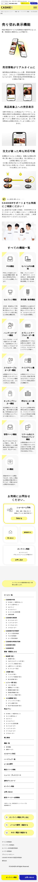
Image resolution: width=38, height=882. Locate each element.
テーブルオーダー (13, 619)
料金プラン (7, 703)
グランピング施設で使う (14, 689)
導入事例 (7, 732)
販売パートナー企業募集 (12, 792)
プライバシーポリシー (8, 848)
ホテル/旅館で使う (13, 697)
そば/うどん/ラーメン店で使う (16, 655)
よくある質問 (8, 758)
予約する (19, 518)
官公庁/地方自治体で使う (15, 700)
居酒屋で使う (11, 653)
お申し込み (19, 554)
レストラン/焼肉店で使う (15, 658)
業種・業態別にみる (10, 646)
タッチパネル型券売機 (14, 606)
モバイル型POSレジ (13, 599)
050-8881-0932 (13, 3)
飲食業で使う (10, 650)
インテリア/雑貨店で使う (15, 671)
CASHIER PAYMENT (12, 625)
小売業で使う (10, 666)
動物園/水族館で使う (13, 684)
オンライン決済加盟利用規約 (10, 842)
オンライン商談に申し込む (19, 811)
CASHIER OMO (10, 639)
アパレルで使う (12, 668)
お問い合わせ (34, 3)
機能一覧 (7, 737)
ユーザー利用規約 (7, 845)
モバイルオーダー (13, 614)
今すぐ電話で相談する (19, 827)
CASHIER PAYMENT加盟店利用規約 (12, 852)
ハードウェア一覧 (9, 753)
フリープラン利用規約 (8, 839)
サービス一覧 (8, 589)
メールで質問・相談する (19, 819)
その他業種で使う (11, 692)
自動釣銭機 (11, 608)
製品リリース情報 (9, 764)
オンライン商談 (9, 780)
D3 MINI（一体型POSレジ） (15, 596)
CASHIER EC (10, 642)
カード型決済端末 (13, 632)
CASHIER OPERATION (13, 636)
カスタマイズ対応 (9, 748)
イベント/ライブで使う (14, 695)
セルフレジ (11, 601)
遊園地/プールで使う (13, 682)
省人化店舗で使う (13, 673)
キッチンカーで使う (13, 663)
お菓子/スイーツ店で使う (15, 660)
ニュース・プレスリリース (12, 769)
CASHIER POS (10, 594)
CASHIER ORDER (11, 612)
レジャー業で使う (11, 677)
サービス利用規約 (7, 836)
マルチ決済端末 (12, 630)
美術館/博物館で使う (13, 686)
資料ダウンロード (25, 3)
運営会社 (4, 855)
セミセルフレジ (12, 604)
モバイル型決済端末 (13, 627)
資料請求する (27, 532)
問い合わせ (10, 532)
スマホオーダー (12, 622)
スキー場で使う (12, 679)
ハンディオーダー (13, 617)
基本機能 (8, 741)
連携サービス (9, 744)
